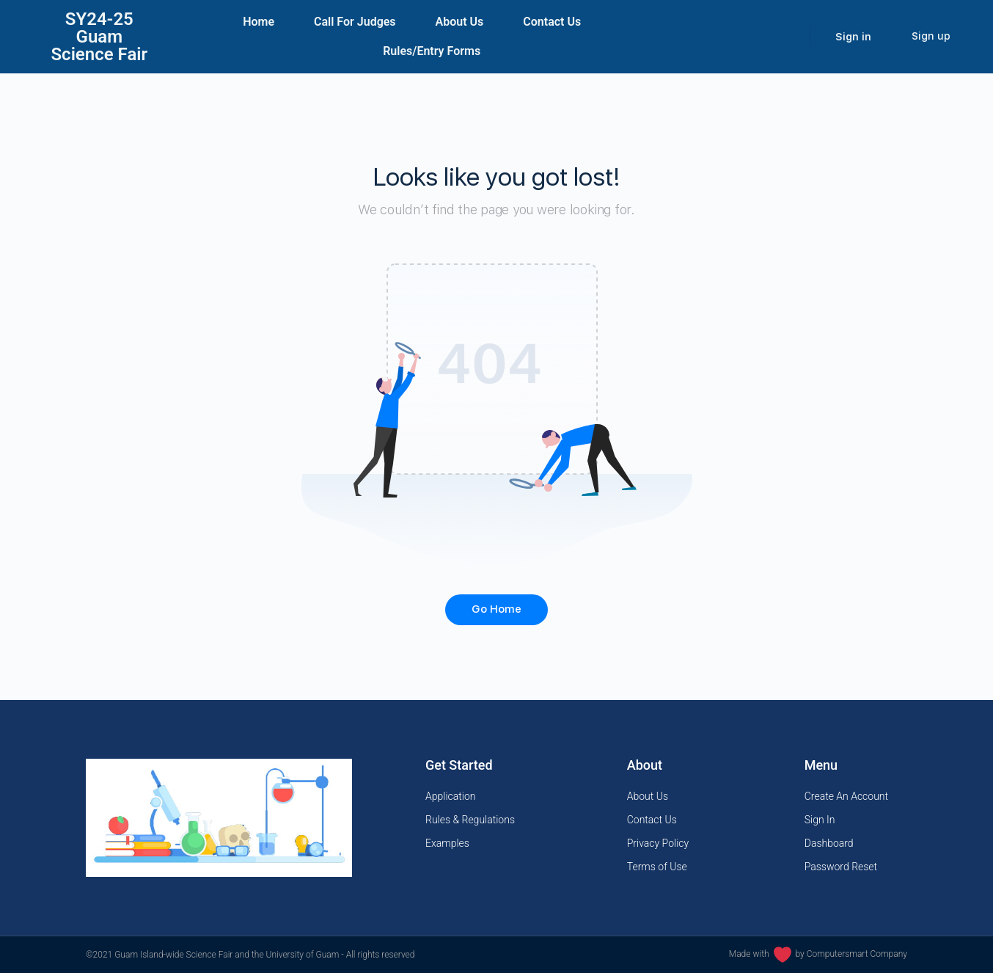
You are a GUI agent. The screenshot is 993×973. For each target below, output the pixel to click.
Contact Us (552, 22)
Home (258, 22)
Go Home (496, 609)
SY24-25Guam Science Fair (99, 37)
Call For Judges (355, 22)
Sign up (931, 36)
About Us (460, 22)
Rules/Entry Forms (431, 51)
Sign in (853, 37)
